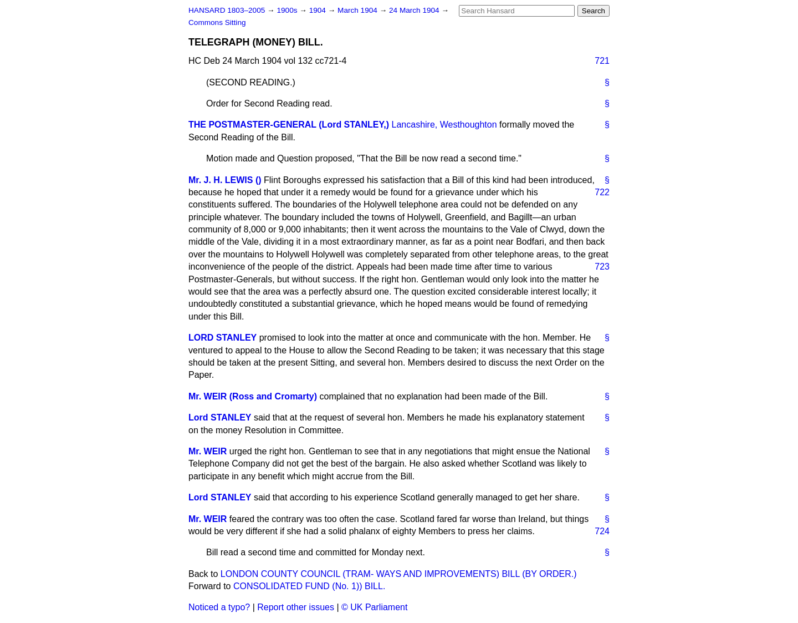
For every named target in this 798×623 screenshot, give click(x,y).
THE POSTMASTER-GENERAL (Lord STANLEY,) (288, 124)
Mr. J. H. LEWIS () (225, 180)
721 (602, 60)
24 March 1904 (415, 10)
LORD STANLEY (222, 337)
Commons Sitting (217, 22)
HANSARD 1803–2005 (226, 10)
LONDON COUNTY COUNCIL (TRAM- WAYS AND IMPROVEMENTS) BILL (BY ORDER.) (399, 574)
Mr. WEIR (207, 451)
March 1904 (358, 10)
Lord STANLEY (219, 417)
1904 (318, 10)
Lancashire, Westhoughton (444, 124)
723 (602, 266)
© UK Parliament (374, 607)
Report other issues (295, 607)
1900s (288, 10)
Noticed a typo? (219, 607)
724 (602, 531)
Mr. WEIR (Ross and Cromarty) (252, 396)
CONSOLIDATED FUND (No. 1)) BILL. (309, 586)
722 (602, 192)
